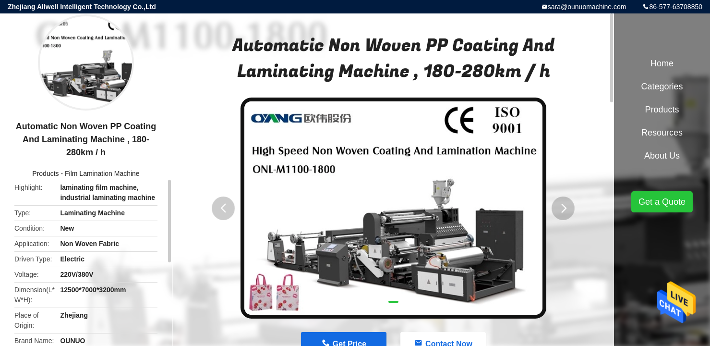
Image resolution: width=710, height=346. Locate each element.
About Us (662, 156)
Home (662, 63)
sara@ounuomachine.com (587, 7)
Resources (662, 132)
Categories (662, 86)
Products (45, 173)
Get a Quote (662, 202)
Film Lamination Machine (102, 173)
